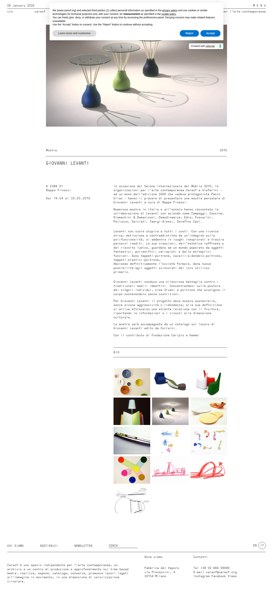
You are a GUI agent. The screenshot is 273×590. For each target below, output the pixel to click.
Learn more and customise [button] (74, 33)
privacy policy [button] (169, 10)
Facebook (218, 576)
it (262, 545)
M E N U (259, 5)
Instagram (201, 576)
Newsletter (83, 545)
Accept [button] (210, 33)
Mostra (51, 150)
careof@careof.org (221, 572)
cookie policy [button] (168, 14)
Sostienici (49, 545)
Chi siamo (15, 545)
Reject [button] (189, 33)
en (255, 545)
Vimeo (232, 576)
